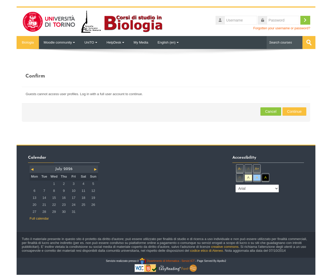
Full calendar (39, 218)
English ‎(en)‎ (167, 42)
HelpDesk (115, 42)
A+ (257, 169)
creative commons (224, 247)
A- (239, 169)
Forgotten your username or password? (281, 28)
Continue (294, 111)
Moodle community (59, 42)
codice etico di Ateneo (206, 251)
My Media (141, 42)
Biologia (28, 42)
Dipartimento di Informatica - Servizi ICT (167, 261)
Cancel (270, 111)
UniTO (90, 42)
